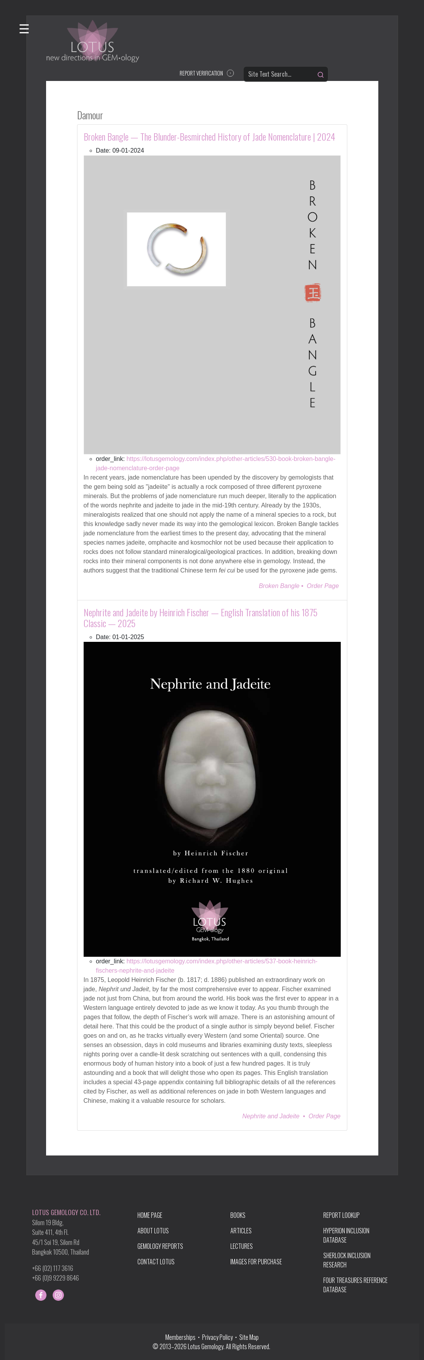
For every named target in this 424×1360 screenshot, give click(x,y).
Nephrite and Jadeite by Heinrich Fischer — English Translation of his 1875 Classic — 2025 (201, 617)
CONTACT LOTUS (156, 1261)
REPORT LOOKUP (341, 1215)
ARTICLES (241, 1230)
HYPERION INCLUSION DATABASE (346, 1235)
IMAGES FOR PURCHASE (256, 1261)
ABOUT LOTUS (153, 1230)
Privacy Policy (217, 1337)
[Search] (320, 74)
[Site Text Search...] (285, 74)
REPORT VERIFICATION (201, 73)
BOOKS (237, 1215)
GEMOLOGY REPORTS (160, 1246)
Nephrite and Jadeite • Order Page (291, 1116)
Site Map (249, 1337)
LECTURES (241, 1246)
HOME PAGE (149, 1215)
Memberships (181, 1337)
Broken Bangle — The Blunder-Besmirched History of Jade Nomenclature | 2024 (209, 136)
